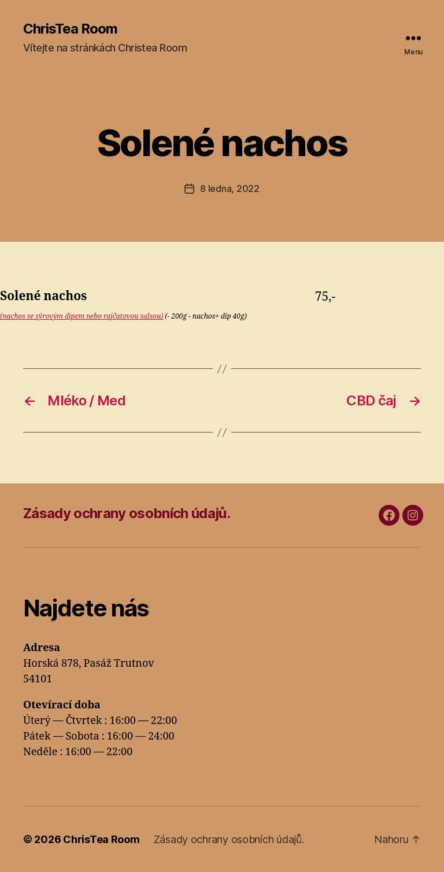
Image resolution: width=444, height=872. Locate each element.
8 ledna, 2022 (230, 188)
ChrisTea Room (70, 29)
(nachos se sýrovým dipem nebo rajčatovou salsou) (81, 316)
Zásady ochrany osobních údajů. (126, 513)
